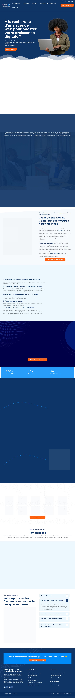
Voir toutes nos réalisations (38, 359)
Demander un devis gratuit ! (56, 259)
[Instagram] (7, 687)
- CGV (70, 693)
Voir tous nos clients (37, 517)
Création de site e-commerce (35, 682)
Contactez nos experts (37, 660)
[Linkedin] (12, 687)
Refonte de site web (32, 675)
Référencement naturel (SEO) (58, 673)
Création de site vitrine (33, 685)
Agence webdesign (54, 681)
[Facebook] (5, 687)
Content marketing (55, 678)
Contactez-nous (67, 5)
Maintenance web (32, 680)
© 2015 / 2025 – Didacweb (11, 693)
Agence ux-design (55, 685)
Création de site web (32, 669)
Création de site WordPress (34, 673)
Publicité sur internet (56, 675)
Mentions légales (52, 693)
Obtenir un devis (11, 49)
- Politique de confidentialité (62, 693)
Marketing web (53, 669)
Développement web (33, 678)
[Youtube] (10, 687)
